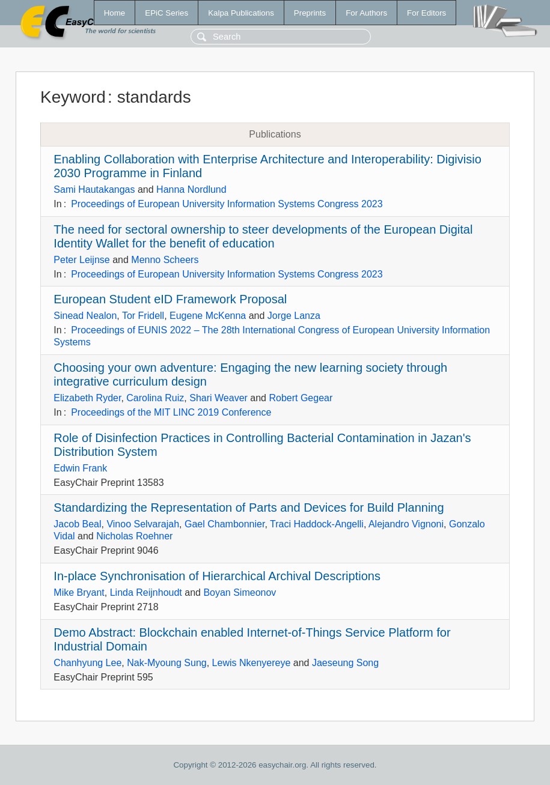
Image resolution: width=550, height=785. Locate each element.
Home (115, 12)
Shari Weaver (218, 398)
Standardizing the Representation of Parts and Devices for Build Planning (248, 507)
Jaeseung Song (345, 663)
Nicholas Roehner (134, 536)
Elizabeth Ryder (87, 398)
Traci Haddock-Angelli (317, 524)
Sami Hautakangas (94, 189)
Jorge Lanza (293, 316)
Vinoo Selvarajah (142, 524)
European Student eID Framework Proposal (170, 299)
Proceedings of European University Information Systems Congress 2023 (226, 204)
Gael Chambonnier (224, 524)
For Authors (366, 12)
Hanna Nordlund (191, 189)
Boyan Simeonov (239, 592)
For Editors (426, 12)
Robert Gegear (300, 398)
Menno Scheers (164, 260)
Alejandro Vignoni (406, 524)
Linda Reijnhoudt (146, 592)
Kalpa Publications (241, 12)
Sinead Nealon (85, 316)
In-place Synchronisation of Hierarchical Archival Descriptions (216, 576)
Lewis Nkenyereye (251, 663)
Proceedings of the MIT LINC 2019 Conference (171, 412)
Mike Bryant (78, 592)
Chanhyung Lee (87, 663)
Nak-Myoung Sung (167, 663)
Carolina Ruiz (155, 398)
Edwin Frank (80, 468)
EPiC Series (166, 12)
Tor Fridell (143, 316)
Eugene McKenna (208, 316)
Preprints (310, 12)
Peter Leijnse (81, 260)
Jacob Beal (77, 524)
